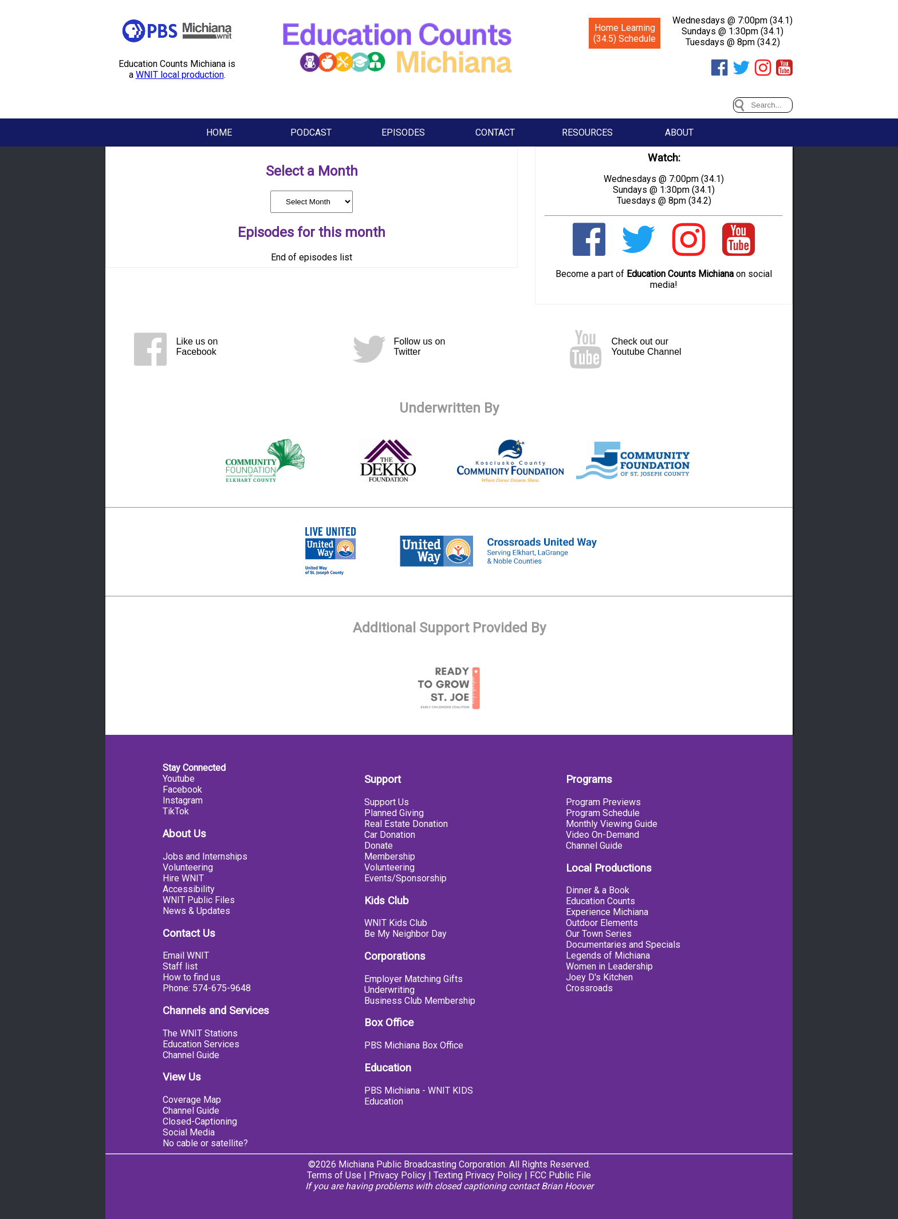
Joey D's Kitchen (599, 977)
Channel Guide (191, 1055)
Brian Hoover (567, 1186)
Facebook (182, 789)
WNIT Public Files (199, 900)
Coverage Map (192, 1099)
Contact (495, 132)
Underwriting (389, 989)
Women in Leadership (609, 966)
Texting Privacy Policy (478, 1175)
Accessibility (189, 889)
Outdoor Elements (602, 922)
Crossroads (589, 988)
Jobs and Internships (205, 856)
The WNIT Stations (200, 1033)
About (679, 132)
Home (219, 132)
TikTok (176, 811)
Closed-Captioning (200, 1121)
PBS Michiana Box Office (413, 1045)
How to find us (191, 977)
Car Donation (389, 834)
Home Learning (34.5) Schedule (624, 33)
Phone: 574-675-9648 (207, 988)
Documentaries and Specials (623, 944)
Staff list (180, 966)
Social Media (189, 1132)
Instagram (183, 800)
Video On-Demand (602, 834)
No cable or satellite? (205, 1143)
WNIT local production (180, 74)
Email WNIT (186, 955)
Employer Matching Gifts (413, 978)
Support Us (386, 802)
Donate (378, 845)
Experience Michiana (607, 912)
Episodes (403, 132)
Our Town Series (599, 933)
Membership (389, 856)
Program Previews (603, 802)
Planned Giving (394, 813)
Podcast (311, 132)
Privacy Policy (397, 1175)
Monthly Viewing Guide (611, 823)
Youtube (179, 778)
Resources (587, 132)
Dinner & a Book (597, 890)
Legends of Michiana (608, 955)
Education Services (201, 1044)
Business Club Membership (419, 1000)
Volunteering (188, 867)
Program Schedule (603, 813)
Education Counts (600, 901)
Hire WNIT (183, 878)
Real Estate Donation (406, 823)
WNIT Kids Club (395, 922)
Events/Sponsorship (405, 878)
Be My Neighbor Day (405, 933)
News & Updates (196, 910)
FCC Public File (560, 1175)
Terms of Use (334, 1175)
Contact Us (189, 933)
